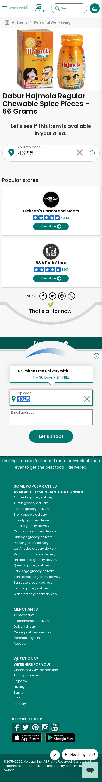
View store (51, 226)
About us (20, 643)
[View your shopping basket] (95, 8)
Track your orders (27, 675)
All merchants (24, 615)
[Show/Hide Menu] (4, 8)
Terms (18, 692)
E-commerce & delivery (31, 621)
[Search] (69, 8)
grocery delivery (33, 497)
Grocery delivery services (32, 632)
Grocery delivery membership (36, 670)
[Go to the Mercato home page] (19, 7)
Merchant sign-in (27, 638)
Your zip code (29, 147)
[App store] (27, 737)
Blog (17, 698)
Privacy (19, 687)
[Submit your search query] (57, 8)
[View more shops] (38, 8)
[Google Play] (60, 737)
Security (20, 704)
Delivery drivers (25, 626)
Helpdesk (20, 681)
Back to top (51, 342)
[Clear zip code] (80, 153)
